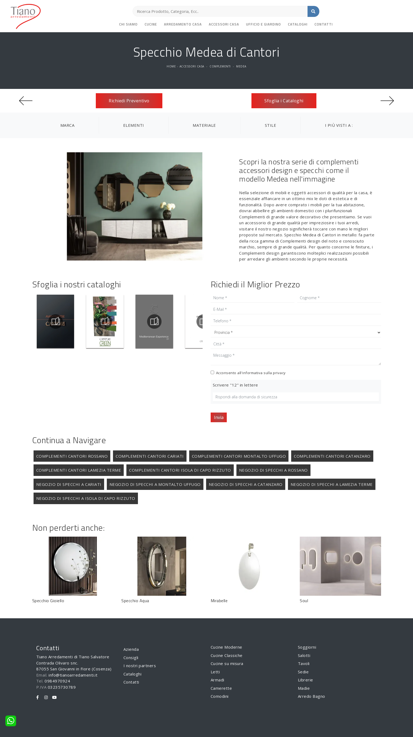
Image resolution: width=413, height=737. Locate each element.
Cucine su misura (227, 663)
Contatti (324, 24)
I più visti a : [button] (339, 125)
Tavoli (304, 663)
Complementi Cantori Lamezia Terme (78, 470)
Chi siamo (128, 24)
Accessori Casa (224, 24)
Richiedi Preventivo (129, 101)
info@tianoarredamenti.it (73, 675)
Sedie (303, 671)
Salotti (304, 655)
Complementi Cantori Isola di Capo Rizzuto (180, 470)
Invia (219, 417)
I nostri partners (139, 665)
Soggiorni (307, 647)
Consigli (130, 657)
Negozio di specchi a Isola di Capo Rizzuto (85, 498)
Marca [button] (67, 125)
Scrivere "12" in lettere (235, 385)
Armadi (217, 679)
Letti (215, 671)
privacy (279, 372)
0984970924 (57, 681)
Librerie (305, 679)
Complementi (220, 66)
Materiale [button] (204, 125)
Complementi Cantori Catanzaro (332, 456)
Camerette (221, 688)
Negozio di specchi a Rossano (273, 470)
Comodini (220, 696)
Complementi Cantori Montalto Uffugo (239, 456)
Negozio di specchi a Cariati (68, 484)
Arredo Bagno (311, 696)
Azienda (131, 649)
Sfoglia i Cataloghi (284, 101)
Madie (304, 688)
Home (171, 66)
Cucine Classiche (227, 655)
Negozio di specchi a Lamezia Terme (332, 484)
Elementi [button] (133, 125)
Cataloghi (298, 24)
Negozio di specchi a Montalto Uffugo (155, 484)
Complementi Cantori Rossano (72, 456)
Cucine (151, 24)
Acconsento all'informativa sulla (251, 372)
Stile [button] (270, 125)
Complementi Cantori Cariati (150, 456)
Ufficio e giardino (263, 24)
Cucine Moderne (226, 647)
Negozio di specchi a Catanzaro (246, 484)
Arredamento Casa (183, 24)
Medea (241, 66)
